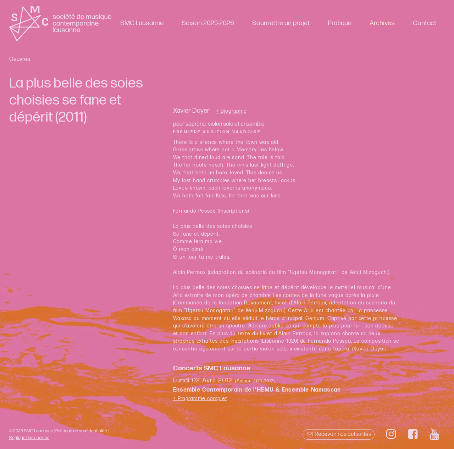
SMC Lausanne (142, 23)
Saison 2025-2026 (208, 23)
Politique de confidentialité (81, 431)
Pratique (339, 23)
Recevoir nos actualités (338, 434)
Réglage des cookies (29, 437)
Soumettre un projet (281, 23)
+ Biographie (231, 111)
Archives (382, 23)
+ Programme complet (200, 398)
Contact (424, 23)
